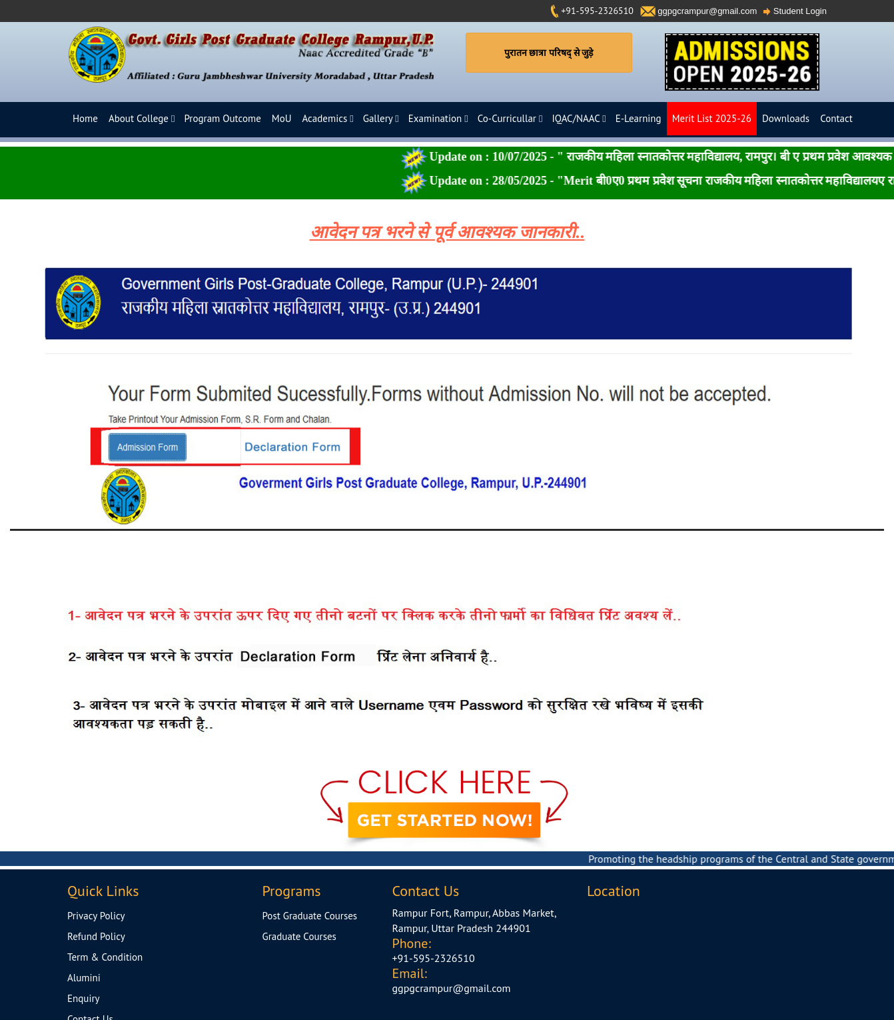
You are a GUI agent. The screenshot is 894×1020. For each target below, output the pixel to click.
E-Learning (639, 118)
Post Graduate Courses (310, 915)
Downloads (785, 118)
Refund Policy (96, 936)
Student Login (795, 10)
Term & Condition (105, 957)
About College (142, 118)
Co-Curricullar (510, 118)
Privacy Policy (96, 915)
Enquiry (83, 998)
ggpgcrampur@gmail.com (698, 10)
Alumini (84, 977)
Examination (438, 118)
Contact (836, 118)
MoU (282, 118)
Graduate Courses (299, 936)
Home (85, 118)
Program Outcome (222, 118)
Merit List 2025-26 (711, 118)
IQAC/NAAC (579, 118)
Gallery (381, 118)
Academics (327, 118)
